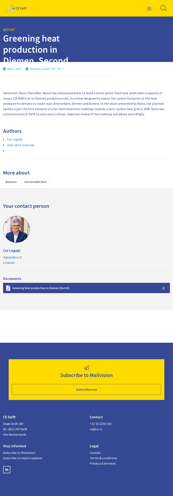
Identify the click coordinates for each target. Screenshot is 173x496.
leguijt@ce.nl (12, 257)
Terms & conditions (103, 458)
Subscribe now (86, 389)
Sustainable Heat (35, 182)
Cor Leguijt (15, 139)
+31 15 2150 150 (101, 424)
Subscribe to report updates (22, 458)
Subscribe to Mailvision (19, 453)
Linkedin (9, 262)
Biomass (11, 182)
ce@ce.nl (96, 429)
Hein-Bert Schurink (20, 145)
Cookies (95, 453)
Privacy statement (103, 463)
